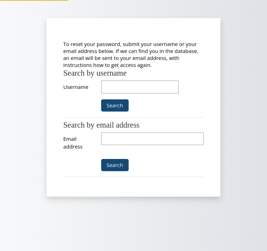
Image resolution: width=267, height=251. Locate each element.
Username (75, 86)
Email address (72, 142)
